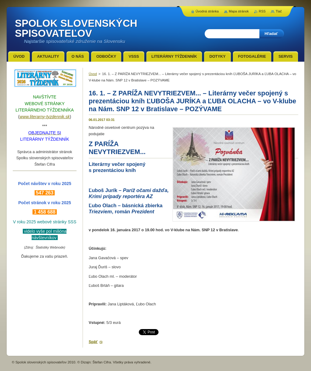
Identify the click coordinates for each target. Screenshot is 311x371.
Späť (93, 341)
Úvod (93, 74)
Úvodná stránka (207, 11)
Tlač (278, 11)
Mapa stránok (239, 11)
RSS (262, 11)
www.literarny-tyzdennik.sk (45, 116)
